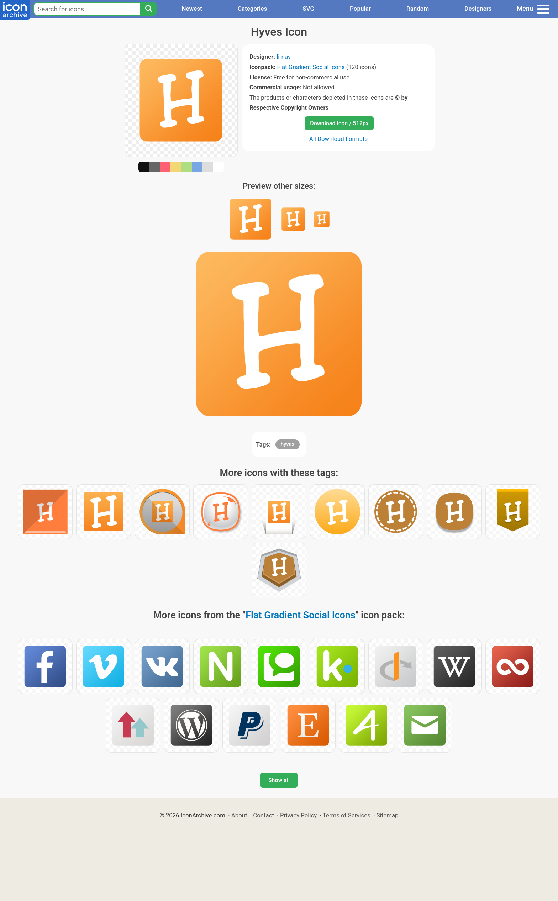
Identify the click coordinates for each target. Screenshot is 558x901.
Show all (279, 780)
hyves (288, 444)
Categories (252, 8)
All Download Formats (338, 138)
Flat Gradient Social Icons (311, 66)
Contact (263, 815)
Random (417, 8)
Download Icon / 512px (339, 123)
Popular (360, 8)
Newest (191, 8)
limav (284, 56)
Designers (477, 8)
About (239, 815)
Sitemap (388, 815)
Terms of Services (346, 815)
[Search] (148, 9)
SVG (308, 8)
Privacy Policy (298, 815)
